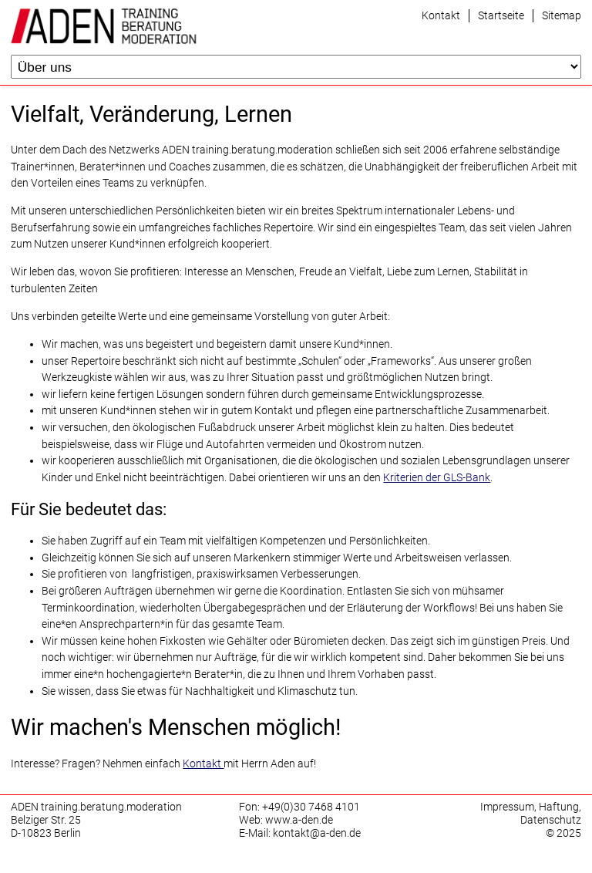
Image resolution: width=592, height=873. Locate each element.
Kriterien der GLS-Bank (436, 477)
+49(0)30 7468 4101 (311, 807)
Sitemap (561, 15)
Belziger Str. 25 (46, 820)
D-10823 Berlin (46, 833)
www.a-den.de (299, 820)
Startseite (501, 15)
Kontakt (441, 15)
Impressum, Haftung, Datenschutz (530, 814)
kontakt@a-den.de (317, 833)
